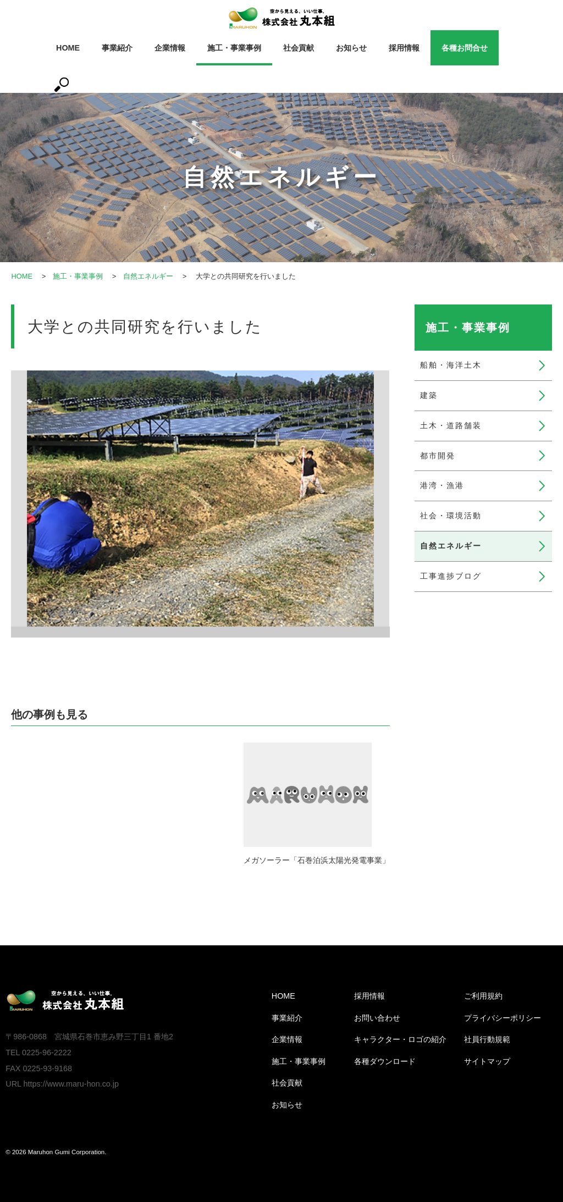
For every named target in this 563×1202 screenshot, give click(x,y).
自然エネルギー (149, 276)
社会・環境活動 (451, 515)
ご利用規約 (483, 995)
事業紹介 (117, 47)
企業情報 (169, 47)
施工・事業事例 (234, 47)
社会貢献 (298, 47)
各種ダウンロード (385, 1061)
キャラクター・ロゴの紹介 (400, 1039)
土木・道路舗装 (451, 425)
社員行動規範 (487, 1039)
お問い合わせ (377, 1017)
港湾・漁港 (442, 485)
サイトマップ (487, 1061)
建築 (429, 395)
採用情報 (404, 47)
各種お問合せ (464, 47)
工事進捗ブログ (451, 576)
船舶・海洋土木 (451, 365)
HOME (68, 47)
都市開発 (437, 455)
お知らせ (351, 47)
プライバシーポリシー (502, 1017)
